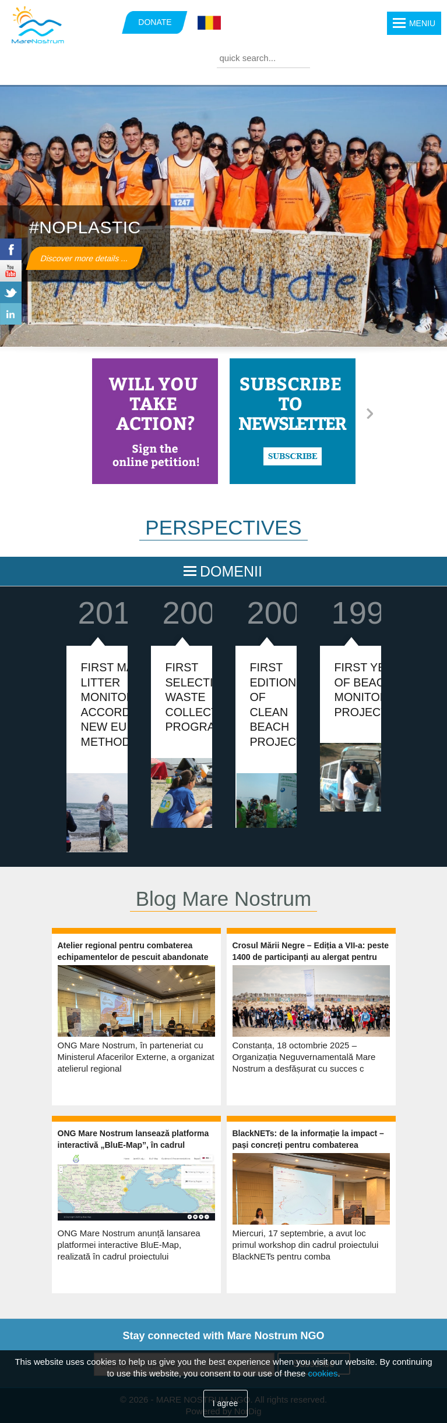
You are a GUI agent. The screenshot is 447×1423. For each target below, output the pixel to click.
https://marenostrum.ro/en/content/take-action (155, 421)
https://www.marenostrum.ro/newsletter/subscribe (293, 421)
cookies (323, 1373)
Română (209, 23)
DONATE (154, 22)
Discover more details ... (85, 258)
